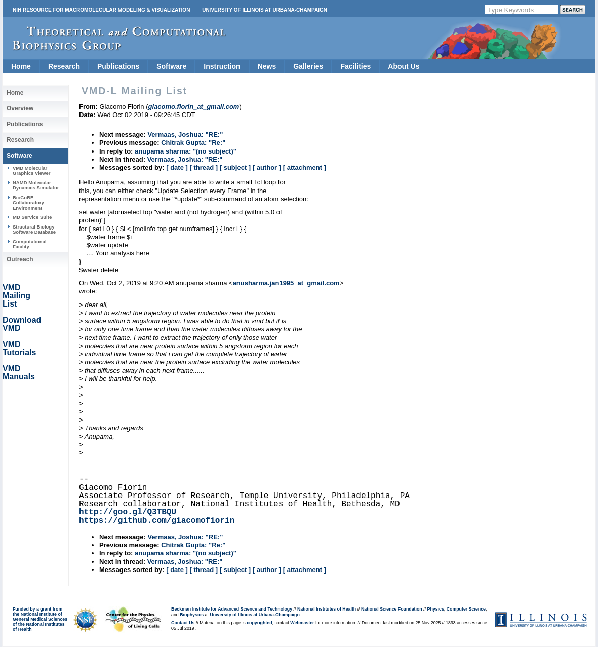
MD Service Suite (32, 217)
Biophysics (192, 614)
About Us (403, 66)
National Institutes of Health (326, 609)
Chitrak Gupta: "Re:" (193, 142)
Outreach (20, 259)
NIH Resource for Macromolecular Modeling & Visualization (101, 10)
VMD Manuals (19, 372)
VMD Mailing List (16, 295)
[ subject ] (235, 167)
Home (21, 66)
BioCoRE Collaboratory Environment (28, 203)
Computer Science (466, 609)
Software (171, 66)
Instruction (222, 66)
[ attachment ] (304, 167)
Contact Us (182, 622)
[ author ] (267, 167)
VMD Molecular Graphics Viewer (31, 170)
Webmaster (302, 622)
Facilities (355, 66)
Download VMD (22, 324)
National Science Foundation (391, 609)
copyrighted (259, 622)
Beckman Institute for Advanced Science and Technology (231, 609)
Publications (118, 66)
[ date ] (177, 167)
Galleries (308, 66)
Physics (435, 609)
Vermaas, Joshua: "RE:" (185, 134)
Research (64, 66)
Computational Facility (30, 244)
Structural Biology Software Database (34, 229)
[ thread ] (203, 167)
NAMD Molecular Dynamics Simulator (36, 185)
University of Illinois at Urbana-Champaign (264, 10)
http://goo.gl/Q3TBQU (127, 512)
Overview (20, 108)
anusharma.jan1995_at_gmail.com (286, 283)
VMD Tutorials (19, 348)
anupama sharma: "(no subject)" (185, 151)
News (267, 66)
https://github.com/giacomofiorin (156, 520)
